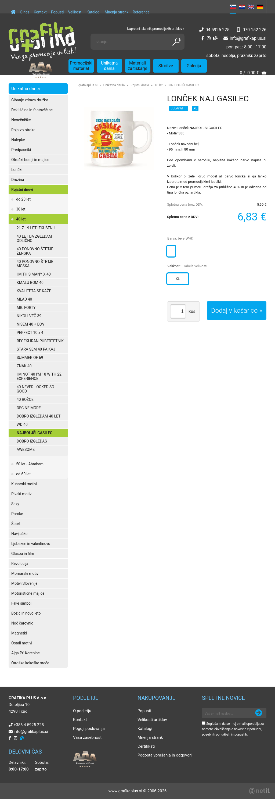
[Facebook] (202, 38)
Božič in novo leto (26, 613)
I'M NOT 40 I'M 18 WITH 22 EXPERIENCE (39, 376)
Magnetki (19, 633)
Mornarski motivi (25, 573)
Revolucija (19, 563)
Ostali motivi (21, 643)
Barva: (180, 238)
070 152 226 (254, 29)
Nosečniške (21, 120)
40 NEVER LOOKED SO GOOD (35, 389)
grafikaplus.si (87, 85)
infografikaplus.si (248, 38)
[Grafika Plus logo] (42, 42)
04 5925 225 (217, 29)
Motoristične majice (27, 593)
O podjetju (82, 710)
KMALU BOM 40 (30, 282)
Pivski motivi (21, 494)
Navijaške (19, 534)
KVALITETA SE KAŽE (34, 291)
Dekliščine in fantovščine (32, 110)
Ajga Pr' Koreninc (25, 653)
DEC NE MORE (29, 408)
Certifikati (146, 746)
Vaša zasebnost (87, 737)
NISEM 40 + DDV (31, 324)
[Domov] (13, 9)
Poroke (17, 514)
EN (251, 6)
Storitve (165, 65)
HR (242, 6)
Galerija (194, 65)
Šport (15, 524)
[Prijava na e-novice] (259, 713)
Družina (17, 179)
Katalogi (93, 12)
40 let (21, 219)
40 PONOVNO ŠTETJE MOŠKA (35, 263)
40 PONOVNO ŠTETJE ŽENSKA (35, 251)
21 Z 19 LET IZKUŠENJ (36, 228)
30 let (21, 209)
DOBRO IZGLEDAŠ (32, 441)
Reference (141, 12)
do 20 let (23, 199)
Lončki (16, 169)
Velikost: (187, 266)
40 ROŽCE (25, 399)
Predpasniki (21, 150)
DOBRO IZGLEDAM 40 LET (38, 416)
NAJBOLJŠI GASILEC (34, 433)
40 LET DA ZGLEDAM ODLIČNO (34, 238)
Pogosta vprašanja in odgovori (165, 755)
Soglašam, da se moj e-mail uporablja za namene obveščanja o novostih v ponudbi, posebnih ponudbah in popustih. (233, 729)
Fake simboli (21, 603)
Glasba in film (22, 553)
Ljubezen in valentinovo (30, 543)
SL (233, 6)
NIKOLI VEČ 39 (29, 316)
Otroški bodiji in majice (30, 160)
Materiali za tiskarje (137, 65)
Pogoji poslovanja (89, 728)
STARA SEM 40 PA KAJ (36, 349)
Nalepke (18, 140)
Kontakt (40, 12)
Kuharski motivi (24, 484)
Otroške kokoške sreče (30, 663)
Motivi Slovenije (24, 583)
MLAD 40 (24, 299)
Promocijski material (81, 65)
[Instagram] (209, 38)
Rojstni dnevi (22, 189)
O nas (25, 12)
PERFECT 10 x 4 (30, 332)
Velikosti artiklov (152, 719)
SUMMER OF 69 (30, 357)
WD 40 (22, 424)
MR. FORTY (26, 307)
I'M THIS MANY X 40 (34, 274)
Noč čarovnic (22, 623)
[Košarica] (253, 73)
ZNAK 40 (24, 366)
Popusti (57, 12)
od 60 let (23, 474)
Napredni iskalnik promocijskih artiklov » (155, 29)
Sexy (15, 504)
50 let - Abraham (30, 464)
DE (260, 6)
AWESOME (26, 449)
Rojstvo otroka (23, 130)
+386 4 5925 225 (29, 724)
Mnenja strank (116, 12)
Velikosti (75, 12)
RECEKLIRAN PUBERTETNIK (40, 341)
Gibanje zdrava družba (29, 100)
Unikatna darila (109, 65)
